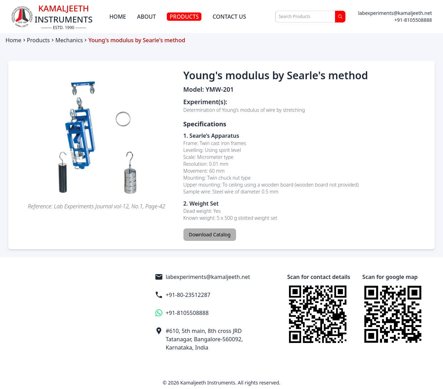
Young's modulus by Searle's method (136, 40)
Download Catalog (210, 234)
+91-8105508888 (413, 20)
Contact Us (229, 16)
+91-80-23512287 (182, 295)
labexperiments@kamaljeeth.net (395, 13)
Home (117, 16)
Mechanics (69, 40)
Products (184, 16)
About (146, 16)
